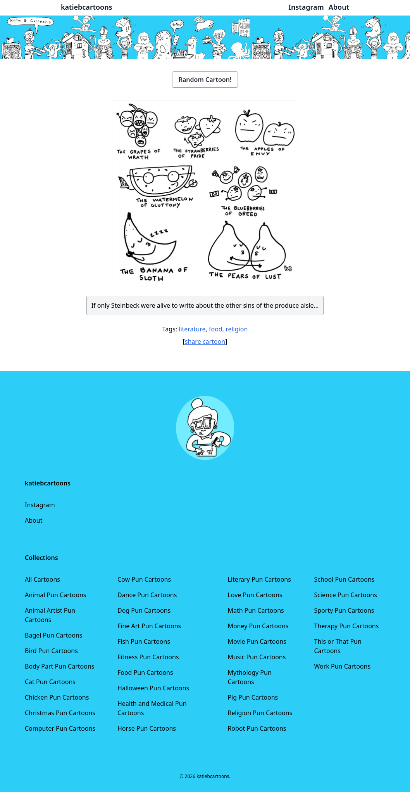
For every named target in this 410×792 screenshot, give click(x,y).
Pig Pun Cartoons (252, 697)
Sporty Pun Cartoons (344, 610)
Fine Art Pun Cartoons (149, 626)
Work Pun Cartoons (342, 666)
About (33, 520)
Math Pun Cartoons (255, 610)
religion (237, 329)
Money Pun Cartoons (257, 626)
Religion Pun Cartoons (259, 713)
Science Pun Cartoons (345, 595)
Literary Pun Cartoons (259, 579)
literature (192, 329)
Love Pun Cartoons (254, 595)
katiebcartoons (86, 7)
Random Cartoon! (205, 79)
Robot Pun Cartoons (256, 728)
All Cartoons (42, 579)
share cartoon (205, 341)
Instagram (40, 505)
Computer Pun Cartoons (60, 728)
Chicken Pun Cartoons (57, 697)
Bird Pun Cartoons (51, 650)
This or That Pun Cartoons (338, 646)
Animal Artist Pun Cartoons (50, 615)
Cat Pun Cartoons (50, 682)
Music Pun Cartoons (256, 657)
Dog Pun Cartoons (144, 610)
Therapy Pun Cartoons (346, 626)
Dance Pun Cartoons (147, 595)
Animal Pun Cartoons (55, 595)
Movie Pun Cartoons (256, 641)
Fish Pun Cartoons (143, 641)
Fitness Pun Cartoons (148, 657)
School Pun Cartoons (344, 579)
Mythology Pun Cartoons (249, 677)
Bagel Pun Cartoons (54, 635)
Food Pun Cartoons (145, 672)
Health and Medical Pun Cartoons (152, 708)
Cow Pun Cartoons (144, 579)
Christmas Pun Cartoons (60, 713)
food (215, 329)
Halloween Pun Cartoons (153, 688)
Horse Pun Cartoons (146, 728)
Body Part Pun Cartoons (59, 666)
